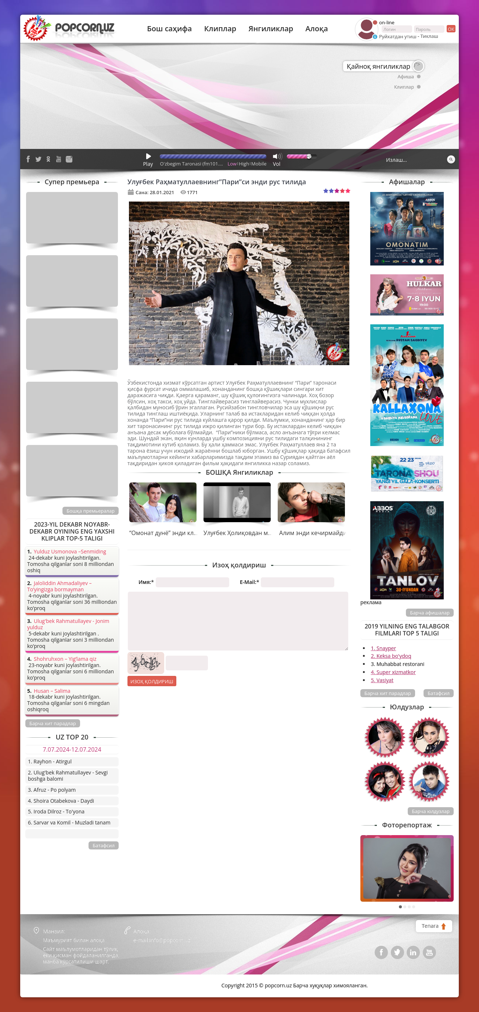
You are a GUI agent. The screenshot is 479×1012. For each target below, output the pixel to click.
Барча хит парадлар (387, 693)
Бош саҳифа (169, 28)
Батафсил (439, 693)
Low (232, 163)
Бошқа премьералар (90, 510)
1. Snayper (383, 648)
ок (450, 28)
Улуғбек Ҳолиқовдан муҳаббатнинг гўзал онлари (273, 533)
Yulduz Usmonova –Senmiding (70, 552)
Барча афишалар (430, 612)
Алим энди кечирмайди (313, 533)
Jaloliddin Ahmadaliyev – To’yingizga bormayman (59, 586)
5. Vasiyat (382, 680)
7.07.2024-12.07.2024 (72, 749)
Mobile (258, 163)
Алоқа (317, 28)
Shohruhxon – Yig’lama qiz (65, 659)
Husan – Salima (52, 691)
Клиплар (220, 28)
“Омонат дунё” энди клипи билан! (177, 533)
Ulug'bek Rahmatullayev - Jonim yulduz (68, 624)
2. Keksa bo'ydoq (391, 655)
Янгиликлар (270, 28)
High (244, 163)
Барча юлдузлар (431, 811)
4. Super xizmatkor (393, 672)
